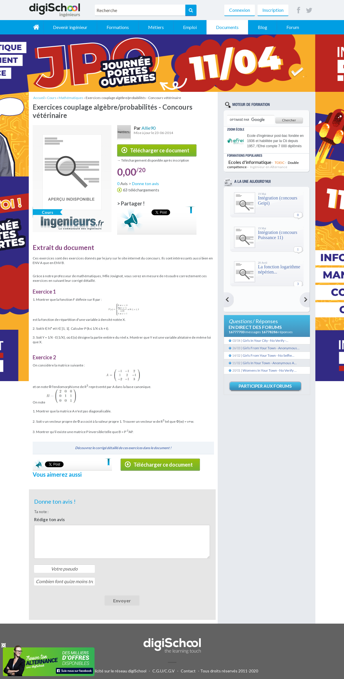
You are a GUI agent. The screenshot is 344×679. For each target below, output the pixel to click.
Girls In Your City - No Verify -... (265, 340)
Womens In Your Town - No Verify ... (270, 370)
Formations (118, 27)
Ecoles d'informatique (249, 162)
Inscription (273, 10)
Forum (292, 27)
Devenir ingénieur (70, 27)
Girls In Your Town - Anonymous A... (270, 363)
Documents (227, 27)
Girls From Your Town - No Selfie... (268, 355)
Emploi (190, 27)
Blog (262, 27)
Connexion (239, 10)
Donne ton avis (145, 183)
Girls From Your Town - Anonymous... (271, 348)
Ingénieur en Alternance (268, 167)
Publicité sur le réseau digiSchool (117, 670)
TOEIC (279, 162)
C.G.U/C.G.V (163, 670)
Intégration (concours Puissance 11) (277, 235)
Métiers (156, 27)
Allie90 (148, 128)
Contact (188, 670)
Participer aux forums (265, 386)
